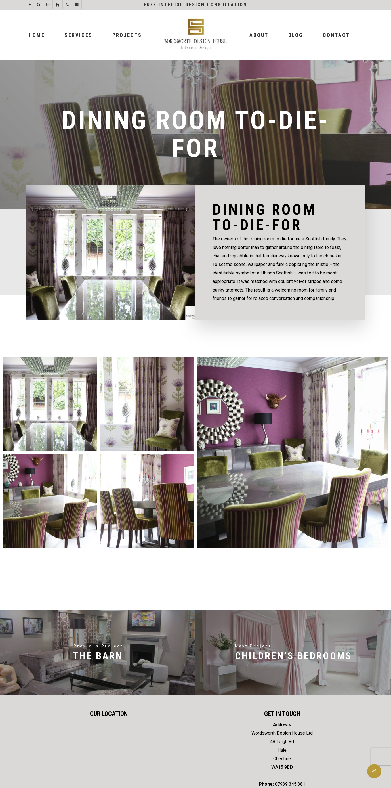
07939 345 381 (290, 784)
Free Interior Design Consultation (195, 4)
